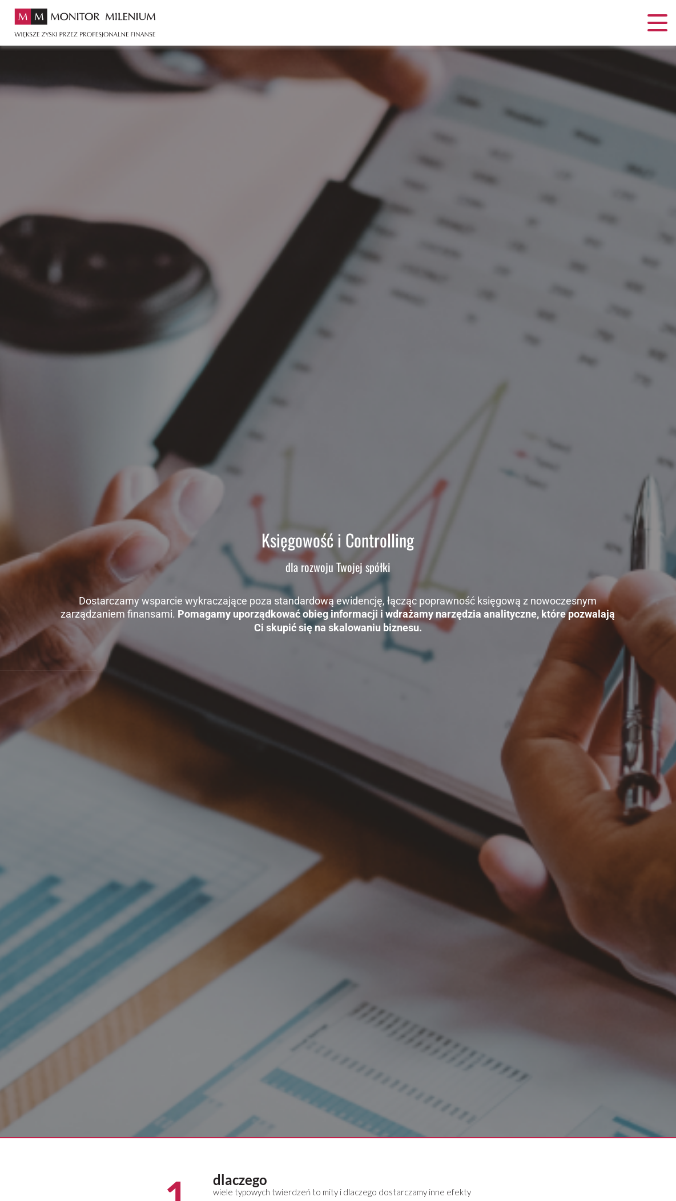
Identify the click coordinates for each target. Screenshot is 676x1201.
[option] (338, 592)
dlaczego (240, 1179)
